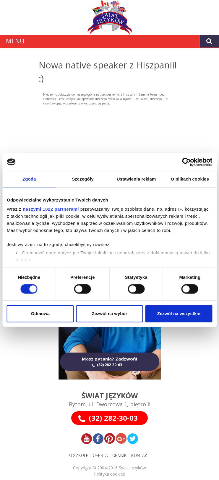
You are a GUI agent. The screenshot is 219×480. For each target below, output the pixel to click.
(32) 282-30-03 (113, 418)
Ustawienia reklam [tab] (136, 178)
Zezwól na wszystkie (178, 313)
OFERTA (100, 455)
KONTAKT (140, 455)
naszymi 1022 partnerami (51, 209)
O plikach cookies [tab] (190, 178)
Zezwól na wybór (109, 313)
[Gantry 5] (109, 17)
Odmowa (40, 313)
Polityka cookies (109, 474)
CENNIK (119, 455)
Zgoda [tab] (29, 178)
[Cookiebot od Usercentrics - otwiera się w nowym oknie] (186, 162)
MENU (15, 41)
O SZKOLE (78, 455)
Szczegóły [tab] (82, 178)
